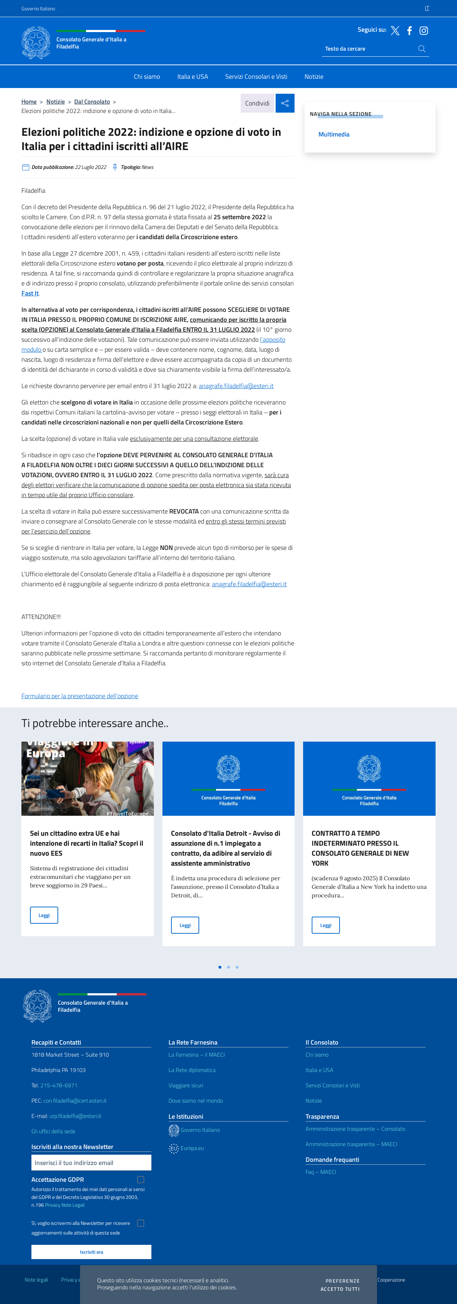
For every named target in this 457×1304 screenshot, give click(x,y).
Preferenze (343, 1280)
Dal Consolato (92, 101)
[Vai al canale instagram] (422, 30)
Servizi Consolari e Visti (333, 1085)
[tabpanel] (87, 851)
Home (29, 101)
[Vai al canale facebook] (408, 30)
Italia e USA (319, 1070)
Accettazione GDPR (57, 1179)
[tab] (220, 967)
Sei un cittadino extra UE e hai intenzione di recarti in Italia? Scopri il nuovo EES (86, 843)
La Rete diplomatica (192, 1070)
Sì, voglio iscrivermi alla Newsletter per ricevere (80, 1223)
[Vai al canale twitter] (393, 30)
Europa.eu (186, 1148)
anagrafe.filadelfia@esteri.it (236, 386)
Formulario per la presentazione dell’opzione (79, 696)
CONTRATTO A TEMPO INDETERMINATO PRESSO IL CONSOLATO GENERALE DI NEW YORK (360, 848)
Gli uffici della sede (53, 1131)
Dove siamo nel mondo (196, 1100)
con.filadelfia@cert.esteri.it (75, 1100)
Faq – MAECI (321, 1172)
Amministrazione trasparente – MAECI (351, 1144)
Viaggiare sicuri (186, 1085)
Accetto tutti (340, 1289)
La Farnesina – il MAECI (197, 1054)
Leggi (48, 915)
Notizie (55, 101)
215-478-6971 (58, 1085)
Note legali (36, 1279)
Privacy (52, 1204)
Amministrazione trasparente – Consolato (355, 1128)
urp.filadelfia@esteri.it (75, 1116)
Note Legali (73, 1204)
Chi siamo (317, 1054)
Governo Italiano (38, 8)
